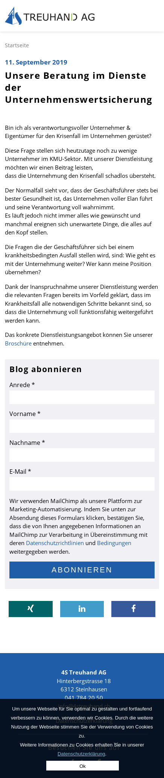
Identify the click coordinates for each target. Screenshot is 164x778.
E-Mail (20, 471)
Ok (82, 766)
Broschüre (18, 343)
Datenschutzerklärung (81, 754)
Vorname (25, 414)
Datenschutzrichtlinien (55, 543)
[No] (115, 744)
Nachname (27, 442)
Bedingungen (114, 543)
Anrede (22, 385)
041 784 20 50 (84, 697)
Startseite (17, 45)
